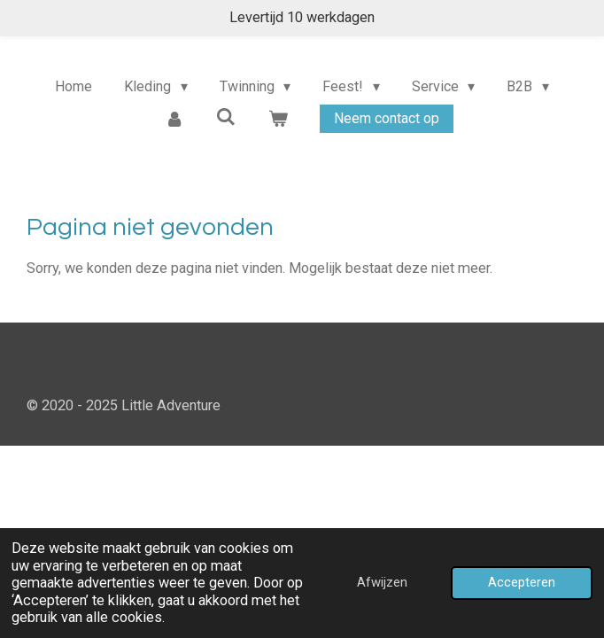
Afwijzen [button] (382, 582)
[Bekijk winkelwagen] (278, 119)
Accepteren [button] (521, 582)
